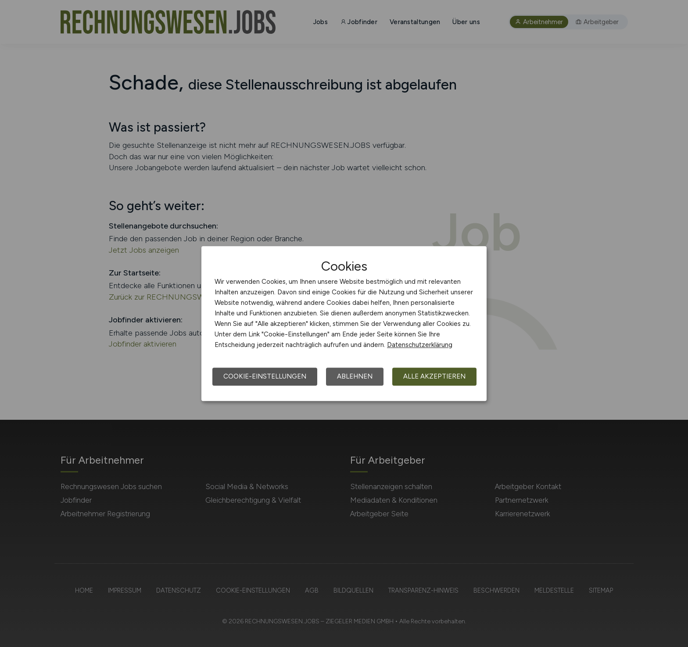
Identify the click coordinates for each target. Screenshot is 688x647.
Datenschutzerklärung (419, 345)
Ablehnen (355, 376)
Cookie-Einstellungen (264, 376)
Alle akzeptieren (434, 376)
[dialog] (344, 323)
